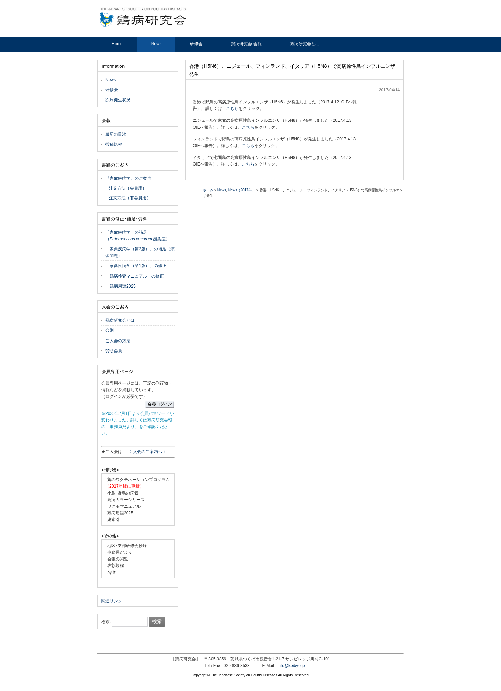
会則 (109, 330)
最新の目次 (115, 134)
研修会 (111, 89)
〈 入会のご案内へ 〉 (147, 451)
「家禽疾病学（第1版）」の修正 (135, 265)
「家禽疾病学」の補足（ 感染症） (137, 235)
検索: (106, 621)
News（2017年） (241, 190)
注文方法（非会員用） (130, 197)
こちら (232, 108)
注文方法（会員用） (127, 188)
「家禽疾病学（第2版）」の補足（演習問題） (140, 252)
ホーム (208, 190)
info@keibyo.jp (291, 665)
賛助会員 (113, 350)
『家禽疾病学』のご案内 (128, 178)
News (221, 190)
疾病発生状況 (117, 99)
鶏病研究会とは (120, 320)
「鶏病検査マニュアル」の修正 (134, 276)
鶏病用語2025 (120, 286)
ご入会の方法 (117, 340)
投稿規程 (113, 144)
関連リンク (111, 600)
